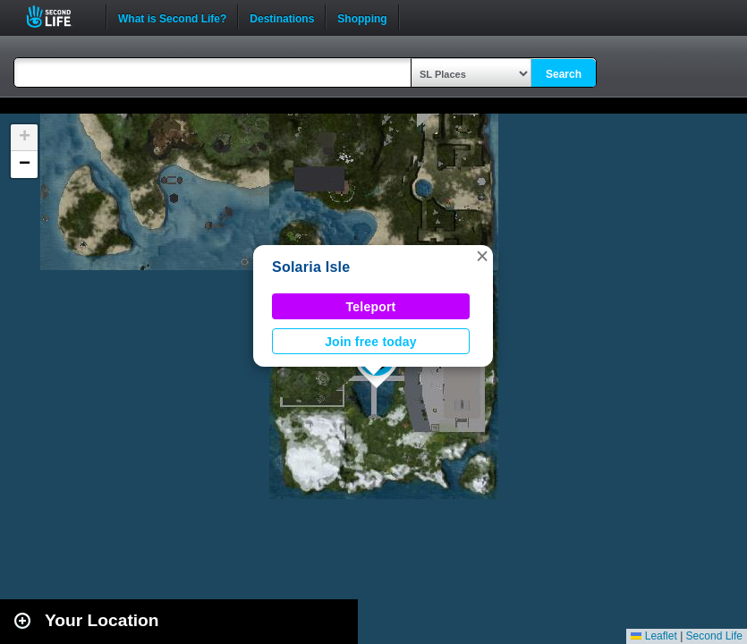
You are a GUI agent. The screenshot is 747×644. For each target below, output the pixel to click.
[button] (482, 256)
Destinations (282, 17)
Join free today (371, 342)
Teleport (371, 307)
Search (563, 74)
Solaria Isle (311, 267)
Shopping (361, 17)
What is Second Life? (172, 17)
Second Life (58, 16)
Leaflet (653, 636)
